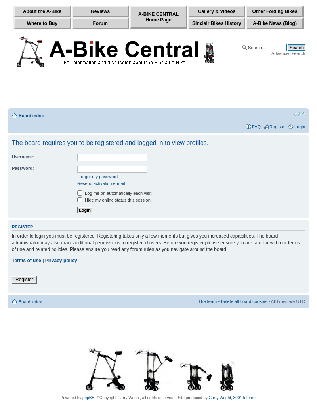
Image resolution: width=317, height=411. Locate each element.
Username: (23, 156)
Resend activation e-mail (101, 183)
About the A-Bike (42, 11)
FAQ (256, 126)
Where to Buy (42, 23)
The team (208, 301)
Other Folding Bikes (275, 11)
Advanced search (288, 53)
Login (299, 126)
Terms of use (26, 260)
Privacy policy (61, 260)
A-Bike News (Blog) (275, 23)
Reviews (100, 11)
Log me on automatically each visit (114, 193)
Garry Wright (220, 398)
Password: (23, 168)
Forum (100, 23)
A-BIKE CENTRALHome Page (158, 17)
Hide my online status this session (114, 200)
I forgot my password (97, 176)
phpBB (88, 398)
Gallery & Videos (216, 11)
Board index (31, 115)
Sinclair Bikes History (216, 23)
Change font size (299, 114)
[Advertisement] (158, 90)
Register (277, 126)
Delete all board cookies (244, 301)
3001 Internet (245, 398)
